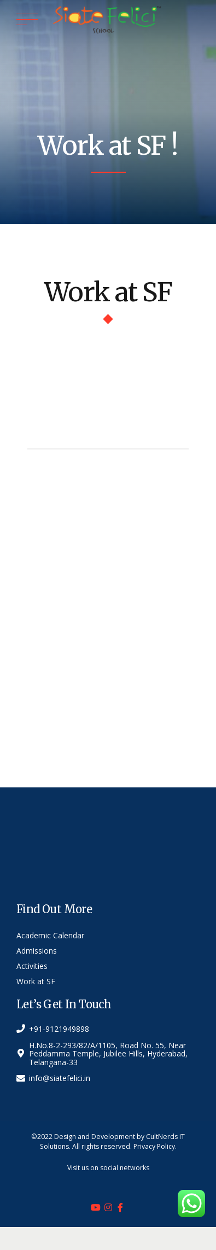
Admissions (36, 950)
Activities (32, 966)
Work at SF (35, 981)
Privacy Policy (154, 1146)
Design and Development (94, 1136)
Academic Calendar (50, 935)
